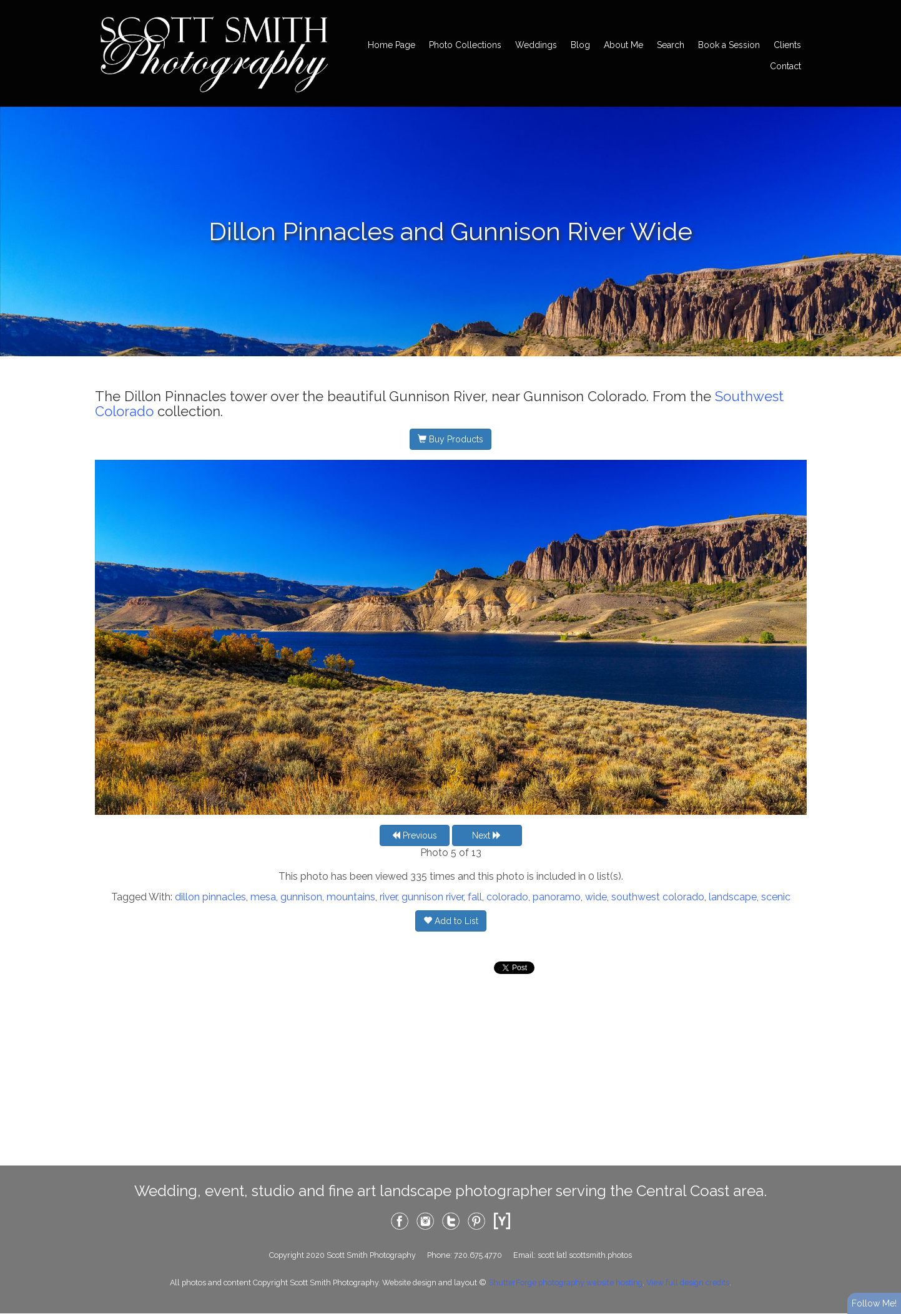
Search (670, 45)
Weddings (536, 45)
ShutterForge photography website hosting (565, 1282)
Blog (580, 45)
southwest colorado (657, 897)
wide (596, 897)
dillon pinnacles (210, 897)
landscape (733, 897)
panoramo (557, 897)
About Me (623, 45)
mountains (351, 897)
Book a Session (729, 45)
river (388, 897)
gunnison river (432, 897)
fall (475, 897)
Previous (414, 835)
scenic (775, 897)
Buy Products (450, 439)
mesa (263, 897)
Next (486, 835)
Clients (787, 45)
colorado (507, 897)
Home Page (391, 45)
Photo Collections (465, 45)
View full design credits (687, 1282)
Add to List (450, 921)
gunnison (301, 897)
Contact (785, 66)
